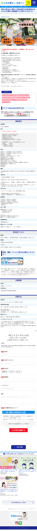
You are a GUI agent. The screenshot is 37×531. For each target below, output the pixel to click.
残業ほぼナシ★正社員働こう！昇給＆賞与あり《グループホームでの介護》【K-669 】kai (27, 473)
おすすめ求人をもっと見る (18, 504)
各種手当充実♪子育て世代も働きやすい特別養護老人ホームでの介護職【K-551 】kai (9, 493)
